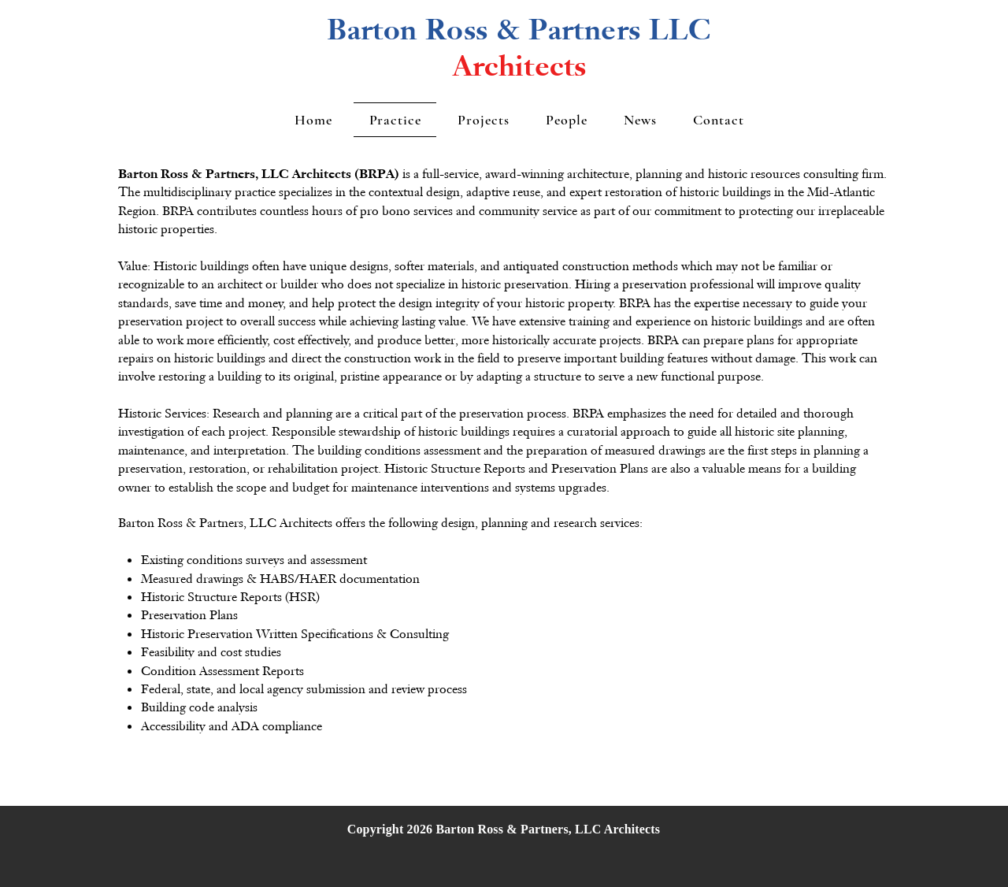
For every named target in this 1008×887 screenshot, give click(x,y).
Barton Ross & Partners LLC (519, 29)
